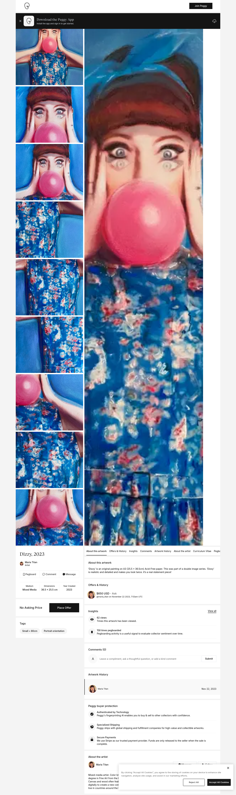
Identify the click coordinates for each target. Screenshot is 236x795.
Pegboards (220, 551)
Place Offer (64, 607)
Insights (133, 551)
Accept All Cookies (219, 782)
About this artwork (96, 551)
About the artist (182, 551)
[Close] (228, 768)
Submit (209, 658)
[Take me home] (27, 6)
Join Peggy (201, 5)
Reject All (194, 782)
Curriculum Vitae (202, 551)
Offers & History (118, 551)
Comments (146, 551)
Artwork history (163, 551)
